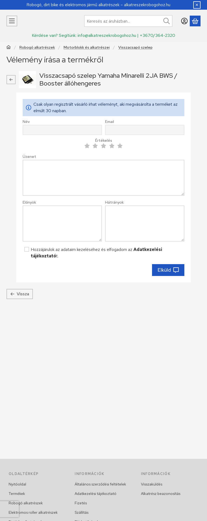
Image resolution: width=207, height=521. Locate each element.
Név (26, 121)
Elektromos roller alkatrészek (33, 512)
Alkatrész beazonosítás (160, 493)
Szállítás (81, 512)
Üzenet (29, 156)
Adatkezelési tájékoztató (95, 493)
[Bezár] (197, 5)
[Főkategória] (8, 47)
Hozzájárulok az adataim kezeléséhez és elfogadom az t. (96, 253)
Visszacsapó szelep (135, 47)
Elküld (168, 270)
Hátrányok (114, 202)
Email (109, 121)
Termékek (17, 493)
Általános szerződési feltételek (100, 484)
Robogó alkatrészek (37, 47)
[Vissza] (11, 79)
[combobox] (128, 21)
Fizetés (81, 503)
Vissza (19, 294)
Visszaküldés (151, 484)
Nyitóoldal (17, 484)
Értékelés (103, 140)
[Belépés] (184, 21)
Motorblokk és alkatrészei (87, 47)
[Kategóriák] (11, 21)
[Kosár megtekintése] (195, 21)
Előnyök (29, 202)
